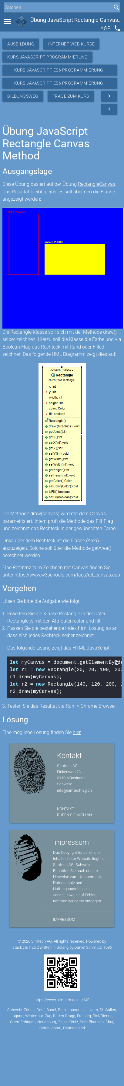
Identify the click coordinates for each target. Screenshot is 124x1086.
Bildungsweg (23, 96)
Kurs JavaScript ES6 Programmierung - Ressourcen (60, 71)
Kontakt (65, 809)
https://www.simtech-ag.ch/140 (62, 999)
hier (77, 732)
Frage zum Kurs (70, 96)
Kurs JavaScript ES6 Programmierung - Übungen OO (60, 85)
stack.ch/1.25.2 (25, 947)
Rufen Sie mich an (74, 815)
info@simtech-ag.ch (74, 790)
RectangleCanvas (96, 184)
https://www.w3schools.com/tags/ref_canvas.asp (67, 575)
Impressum (64, 919)
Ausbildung (20, 44)
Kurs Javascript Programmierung (47, 57)
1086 (107, 947)
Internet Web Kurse (71, 44)
